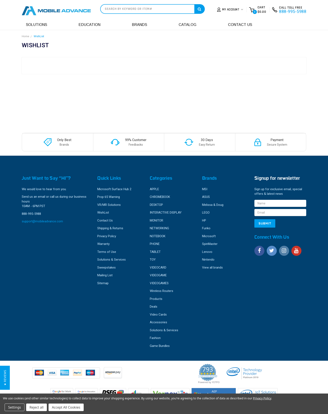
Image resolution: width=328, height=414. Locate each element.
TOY (153, 259)
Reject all (36, 407)
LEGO (206, 212)
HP (204, 220)
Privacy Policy (106, 236)
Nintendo (208, 259)
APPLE (154, 189)
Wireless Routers (161, 291)
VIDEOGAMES (159, 283)
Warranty (103, 244)
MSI (204, 189)
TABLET (155, 252)
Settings (14, 407)
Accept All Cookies (66, 407)
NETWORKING (159, 228)
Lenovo (207, 252)
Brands (139, 25)
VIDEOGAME (158, 275)
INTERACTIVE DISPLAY (166, 212)
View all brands (212, 267)
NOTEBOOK (157, 236)
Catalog (187, 25)
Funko (206, 228)
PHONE (155, 244)
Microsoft (209, 236)
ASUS (206, 197)
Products (156, 299)
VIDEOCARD (158, 267)
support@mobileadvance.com (42, 221)
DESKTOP (156, 205)
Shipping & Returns (110, 228)
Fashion (155, 338)
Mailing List (105, 275)
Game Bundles (160, 346)
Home (25, 36)
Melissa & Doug (212, 205)
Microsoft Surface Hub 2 (114, 189)
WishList (39, 36)
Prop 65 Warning (108, 197)
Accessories (158, 322)
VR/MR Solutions (109, 205)
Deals (153, 306)
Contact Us (240, 25)
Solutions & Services (111, 259)
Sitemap (103, 283)
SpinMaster (210, 244)
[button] (5, 378)
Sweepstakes (106, 267)
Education (89, 25)
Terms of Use (106, 252)
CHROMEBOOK (160, 197)
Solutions (36, 25)
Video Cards (158, 314)
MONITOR (156, 220)
